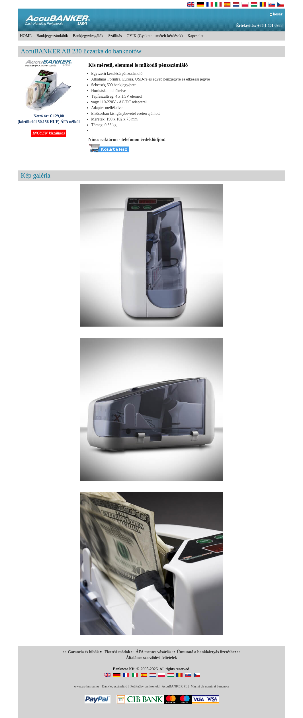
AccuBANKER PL (174, 686)
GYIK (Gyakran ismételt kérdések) (154, 36)
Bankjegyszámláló (114, 686)
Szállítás (115, 36)
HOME (26, 36)
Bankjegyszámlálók (52, 36)
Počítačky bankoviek (144, 686)
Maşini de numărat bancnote (210, 686)
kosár (276, 14)
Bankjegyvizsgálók (88, 36)
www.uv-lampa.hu (86, 686)
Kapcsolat (196, 36)
